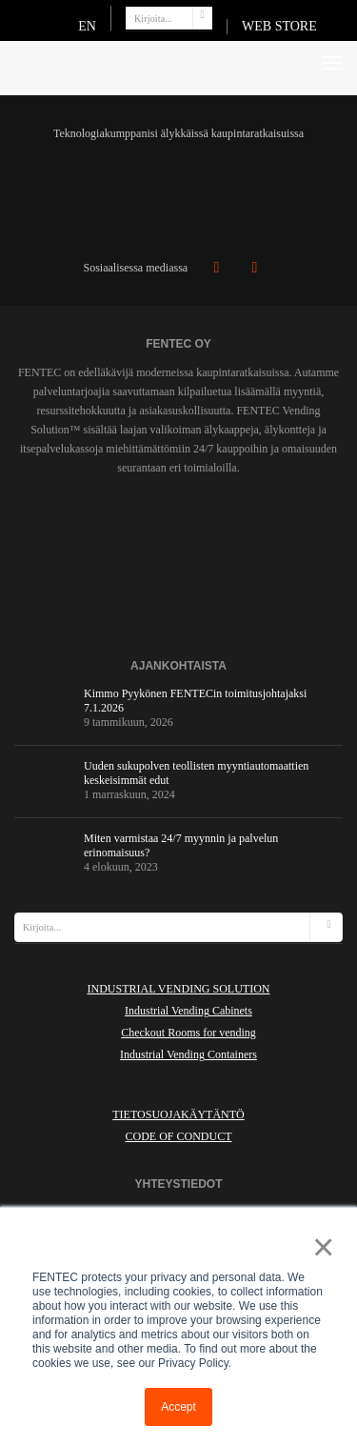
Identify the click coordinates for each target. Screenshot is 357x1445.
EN (87, 26)
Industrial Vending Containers (188, 1054)
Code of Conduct (178, 1136)
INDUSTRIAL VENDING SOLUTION (179, 988)
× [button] (319, 1247)
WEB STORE (279, 26)
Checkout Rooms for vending (188, 1032)
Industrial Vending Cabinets (188, 1010)
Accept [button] (178, 1407)
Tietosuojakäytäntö (178, 1114)
